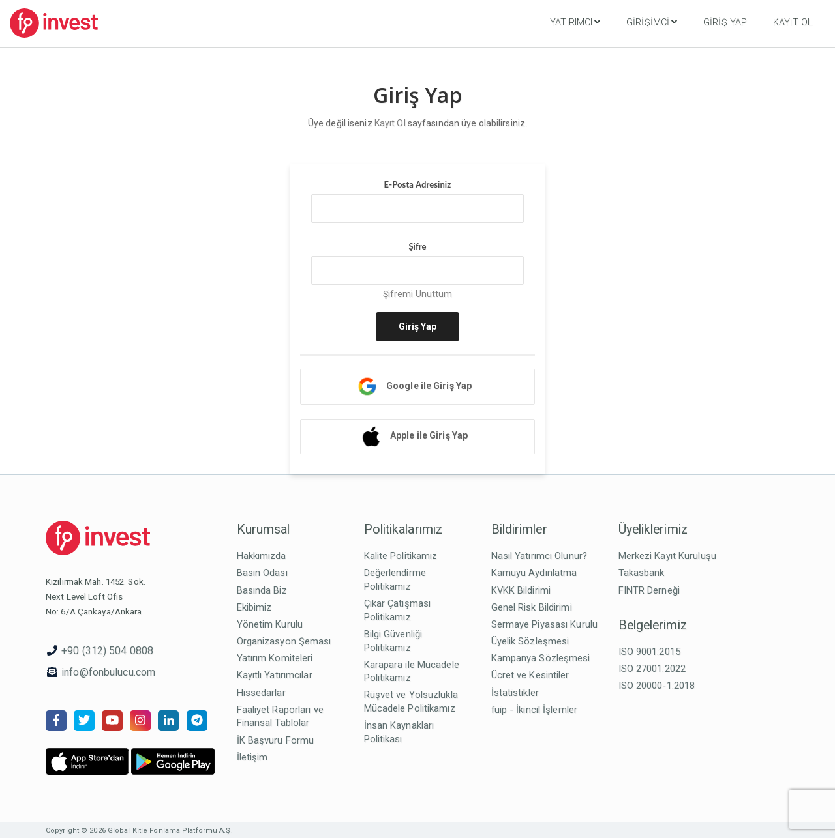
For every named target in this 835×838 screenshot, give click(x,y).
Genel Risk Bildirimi (531, 607)
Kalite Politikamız (401, 556)
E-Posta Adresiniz (417, 184)
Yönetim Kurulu (270, 624)
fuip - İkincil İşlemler (534, 709)
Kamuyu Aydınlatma (534, 573)
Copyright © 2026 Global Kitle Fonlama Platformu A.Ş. (139, 830)
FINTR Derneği (649, 590)
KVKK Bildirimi (521, 590)
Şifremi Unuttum (418, 294)
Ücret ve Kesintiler (530, 675)
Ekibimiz (254, 607)
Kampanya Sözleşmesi (540, 658)
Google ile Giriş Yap (429, 386)
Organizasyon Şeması (284, 641)
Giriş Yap (725, 22)
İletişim (252, 757)
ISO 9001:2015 (649, 651)
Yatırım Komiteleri (275, 658)
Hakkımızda (261, 556)
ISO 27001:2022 (652, 668)
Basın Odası (262, 573)
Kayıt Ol (792, 22)
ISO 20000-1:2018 (656, 685)
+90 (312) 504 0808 (107, 650)
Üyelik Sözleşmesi (530, 641)
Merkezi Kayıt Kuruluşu (667, 556)
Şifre (417, 246)
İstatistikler (515, 693)
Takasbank (641, 573)
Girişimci (651, 22)
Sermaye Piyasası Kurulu (544, 624)
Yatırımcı (575, 22)
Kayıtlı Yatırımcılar (274, 675)
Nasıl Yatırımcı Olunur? (539, 556)
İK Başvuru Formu (275, 740)
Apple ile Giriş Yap (429, 435)
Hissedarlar (261, 693)
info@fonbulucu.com (108, 672)
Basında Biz (262, 590)
